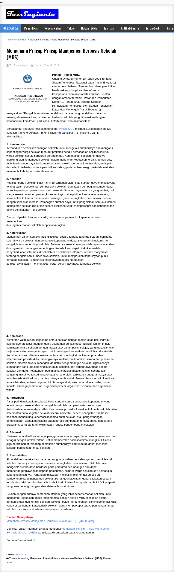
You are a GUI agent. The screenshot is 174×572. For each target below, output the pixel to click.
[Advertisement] (118, 14)
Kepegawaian (53, 28)
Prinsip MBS (66, 128)
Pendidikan (31, 28)
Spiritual (109, 28)
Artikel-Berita (130, 28)
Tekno (71, 28)
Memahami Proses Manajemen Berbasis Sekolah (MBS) (41, 521)
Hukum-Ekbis (89, 28)
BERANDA (10, 28)
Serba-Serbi (152, 28)
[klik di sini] (86, 521)
